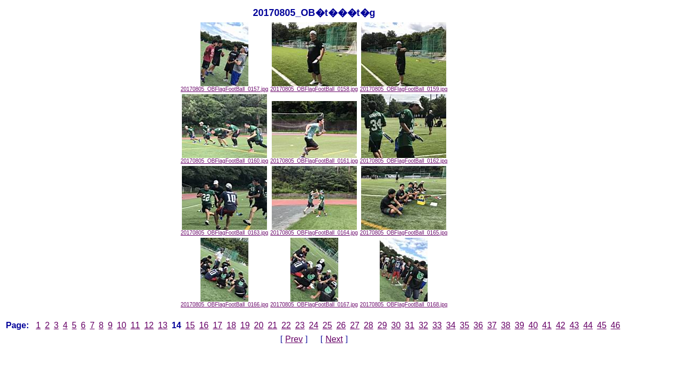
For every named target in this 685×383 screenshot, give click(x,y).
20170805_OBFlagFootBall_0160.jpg (225, 158)
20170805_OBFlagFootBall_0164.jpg (314, 230)
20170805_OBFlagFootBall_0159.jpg (404, 86)
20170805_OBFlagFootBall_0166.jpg (225, 302)
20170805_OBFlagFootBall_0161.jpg (314, 158)
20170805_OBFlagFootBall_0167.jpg (314, 302)
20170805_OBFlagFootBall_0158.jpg (314, 86)
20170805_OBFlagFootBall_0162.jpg (404, 158)
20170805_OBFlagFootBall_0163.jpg (225, 230)
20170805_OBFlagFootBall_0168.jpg (404, 302)
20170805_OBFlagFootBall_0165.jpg (404, 230)
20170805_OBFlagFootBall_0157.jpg (225, 86)
